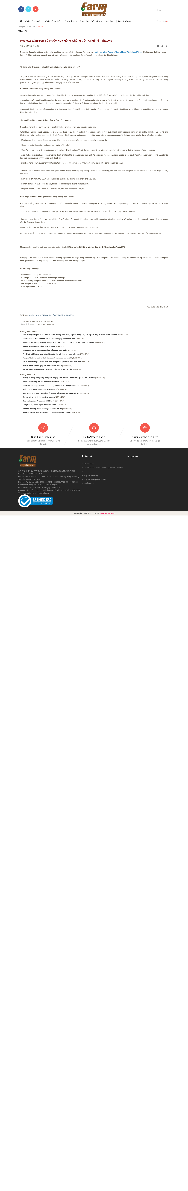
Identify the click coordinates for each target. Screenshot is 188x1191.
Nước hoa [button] (110, 22)
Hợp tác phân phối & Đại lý (95, 1155)
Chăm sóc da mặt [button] (33, 22)
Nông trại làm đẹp (107, 1189)
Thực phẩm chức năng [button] (91, 22)
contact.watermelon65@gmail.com (35, 1168)
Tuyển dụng (89, 1159)
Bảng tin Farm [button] (124, 21)
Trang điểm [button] (71, 22)
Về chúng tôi (89, 1139)
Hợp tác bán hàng (91, 1151)
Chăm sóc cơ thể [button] (53, 22)
